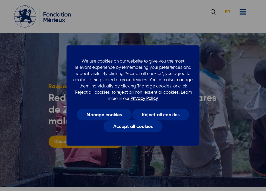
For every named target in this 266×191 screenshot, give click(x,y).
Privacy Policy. (144, 98)
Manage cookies (104, 114)
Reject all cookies (160, 114)
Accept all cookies (133, 126)
